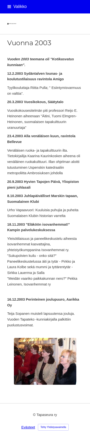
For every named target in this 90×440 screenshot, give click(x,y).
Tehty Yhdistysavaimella (53, 427)
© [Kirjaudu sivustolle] (35, 415)
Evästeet (28, 427)
